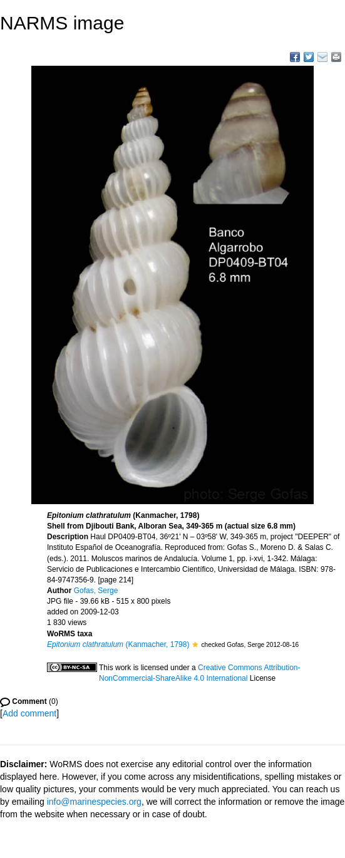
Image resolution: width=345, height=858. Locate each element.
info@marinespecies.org (94, 802)
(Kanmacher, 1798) (118, 644)
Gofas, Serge (96, 590)
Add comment (29, 713)
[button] (195, 644)
